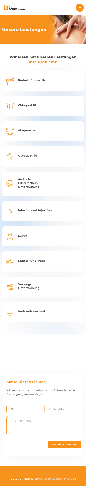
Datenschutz (67, 479)
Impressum (51, 479)
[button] (80, 8)
